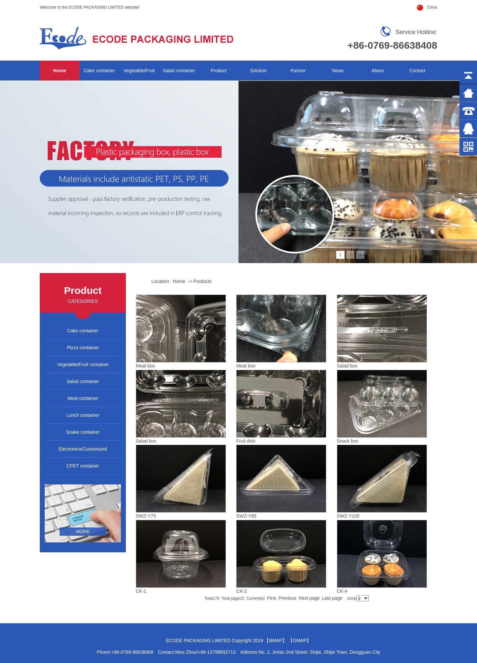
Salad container (179, 70)
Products (202, 281)
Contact (417, 70)
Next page (309, 598)
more (83, 531)
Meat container (83, 398)
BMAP (275, 640)
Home (59, 70)
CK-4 (342, 591)
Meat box (145, 365)
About (378, 70)
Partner (298, 70)
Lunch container (82, 415)
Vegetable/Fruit (139, 70)
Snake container (82, 432)
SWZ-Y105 (348, 516)
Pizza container (83, 347)
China (432, 7)
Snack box (347, 441)
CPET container (83, 466)
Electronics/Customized (83, 449)
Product (219, 70)
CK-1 (141, 591)
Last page (332, 598)
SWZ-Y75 (146, 516)
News (338, 70)
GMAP (299, 640)
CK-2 (241, 591)
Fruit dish (245, 441)
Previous (287, 598)
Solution (258, 70)
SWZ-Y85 (246, 516)
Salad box (347, 365)
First (271, 598)
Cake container (99, 70)
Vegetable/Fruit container (83, 364)
